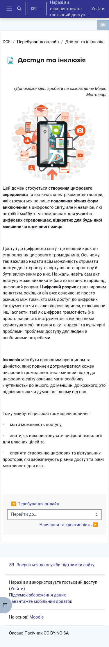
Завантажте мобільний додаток (40, 601)
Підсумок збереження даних (37, 595)
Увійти (97, 8)
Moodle (36, 617)
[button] (19, 9)
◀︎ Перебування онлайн (35, 503)
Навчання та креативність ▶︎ (69, 524)
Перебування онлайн (38, 41)
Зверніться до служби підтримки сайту (51, 564)
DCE (6, 41)
